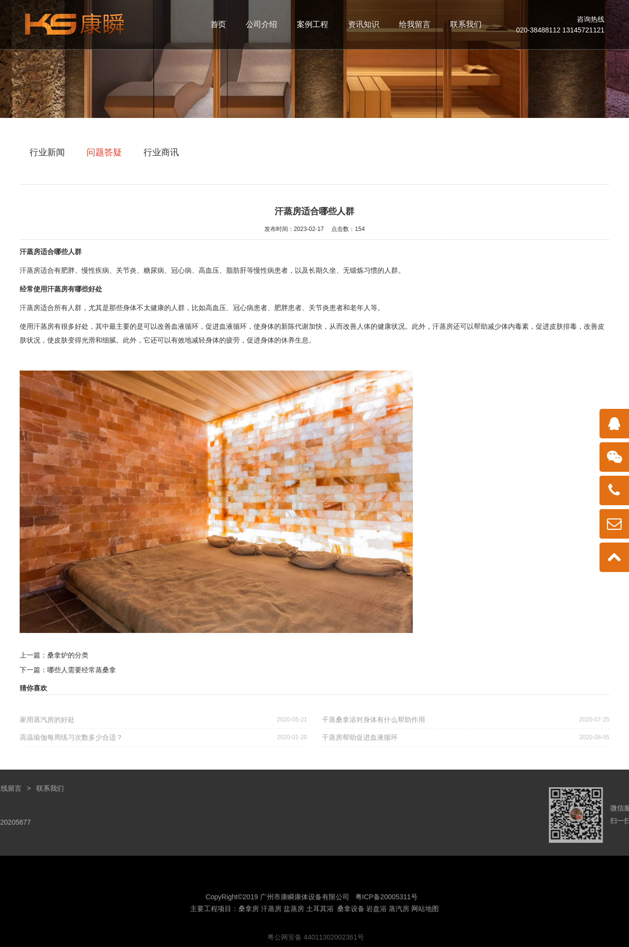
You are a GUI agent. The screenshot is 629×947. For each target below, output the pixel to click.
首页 (218, 24)
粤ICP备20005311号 (386, 914)
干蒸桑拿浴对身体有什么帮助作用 (465, 723)
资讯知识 (363, 24)
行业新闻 (47, 152)
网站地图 (425, 926)
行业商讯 (161, 152)
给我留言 (414, 24)
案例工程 (312, 24)
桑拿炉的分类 (67, 655)
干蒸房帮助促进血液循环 (465, 741)
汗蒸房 (30, 252)
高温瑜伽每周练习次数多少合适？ (163, 741)
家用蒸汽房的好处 (163, 723)
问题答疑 (104, 152)
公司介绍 (261, 24)
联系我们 (466, 24)
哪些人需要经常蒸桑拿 (81, 670)
